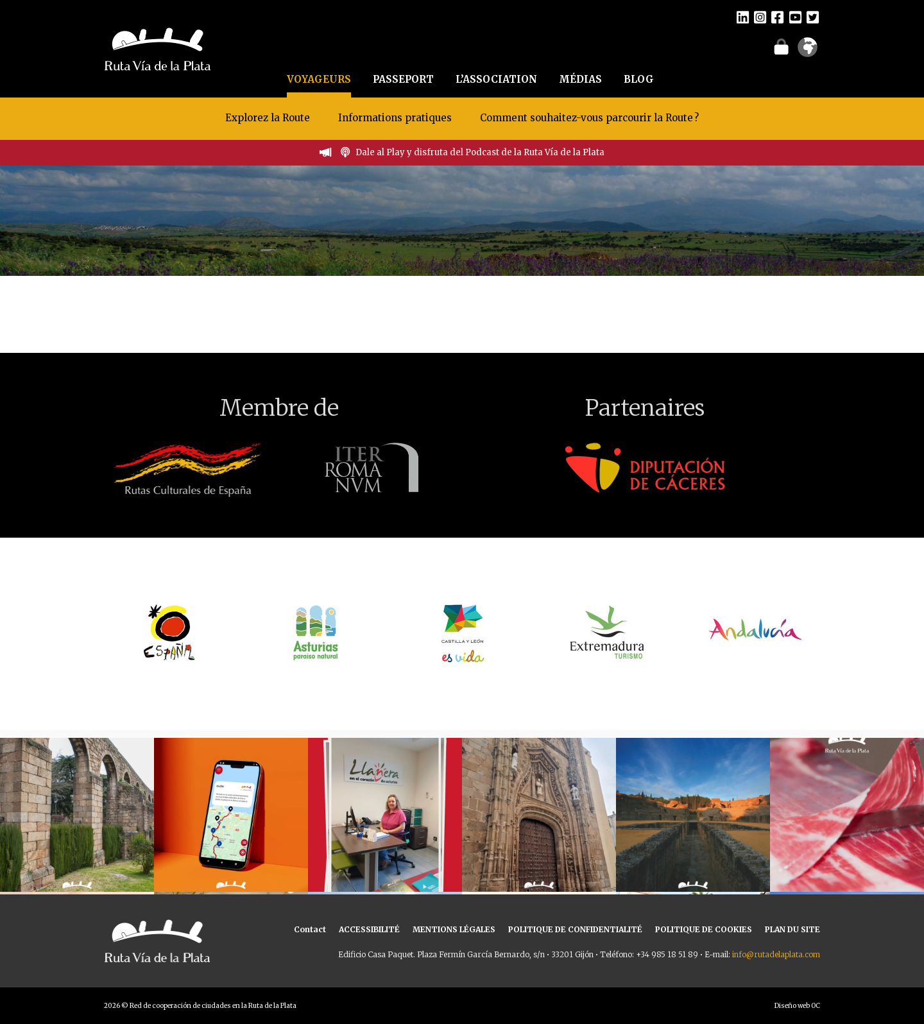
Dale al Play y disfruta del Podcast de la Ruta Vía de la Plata (479, 152)
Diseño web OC (797, 1006)
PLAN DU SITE (792, 929)
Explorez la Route (267, 118)
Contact (310, 929)
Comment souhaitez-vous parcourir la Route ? (589, 118)
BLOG (639, 79)
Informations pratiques (396, 118)
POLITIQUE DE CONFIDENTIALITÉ (575, 929)
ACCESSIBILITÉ (369, 929)
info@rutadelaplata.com (776, 954)
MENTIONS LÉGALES (454, 929)
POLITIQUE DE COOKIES (703, 929)
